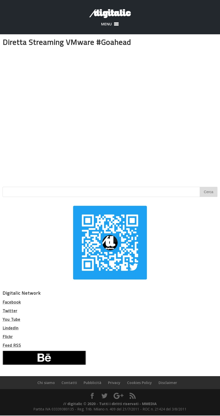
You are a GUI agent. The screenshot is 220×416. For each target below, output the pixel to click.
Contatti (69, 382)
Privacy (114, 382)
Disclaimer (168, 382)
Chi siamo (46, 382)
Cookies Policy (139, 382)
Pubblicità (92, 382)
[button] (106, 24)
